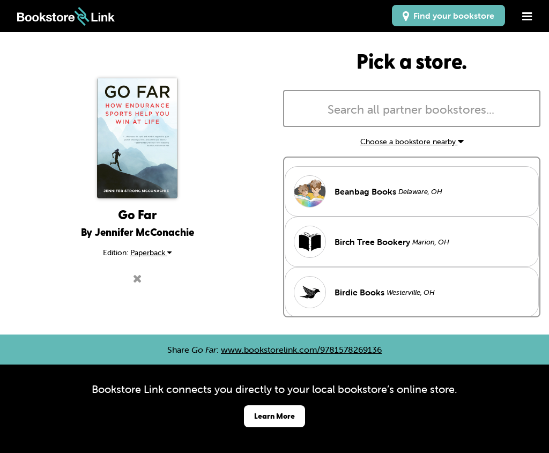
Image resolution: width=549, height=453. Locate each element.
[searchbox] (411, 110)
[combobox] (411, 109)
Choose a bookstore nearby (412, 141)
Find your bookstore (448, 15)
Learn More (274, 415)
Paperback (151, 252)
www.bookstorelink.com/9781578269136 (301, 349)
